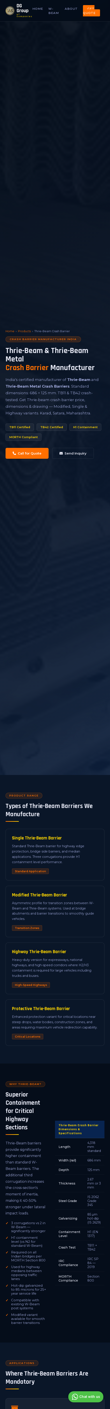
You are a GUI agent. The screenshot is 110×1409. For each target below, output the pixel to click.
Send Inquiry (72, 453)
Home (37, 8)
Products (24, 331)
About (71, 8)
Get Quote (89, 11)
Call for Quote (27, 453)
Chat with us (85, 1396)
